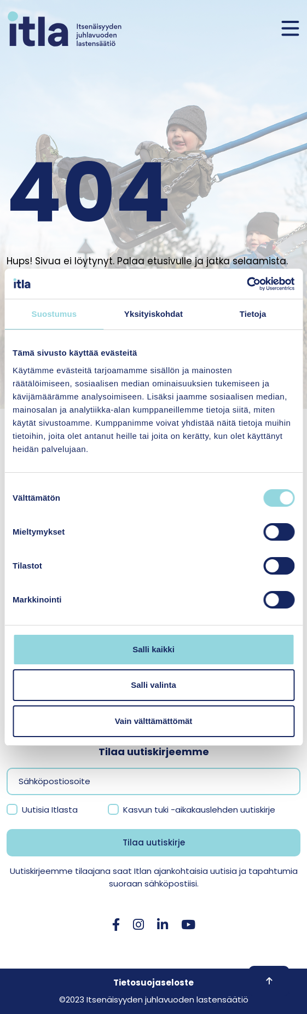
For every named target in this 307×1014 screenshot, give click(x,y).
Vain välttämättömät (154, 721)
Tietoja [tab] (253, 313)
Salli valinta (153, 684)
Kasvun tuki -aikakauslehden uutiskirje (199, 809)
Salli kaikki (153, 649)
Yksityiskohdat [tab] (153, 313)
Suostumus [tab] (54, 313)
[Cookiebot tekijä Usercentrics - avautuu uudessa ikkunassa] (246, 284)
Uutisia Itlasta (50, 809)
